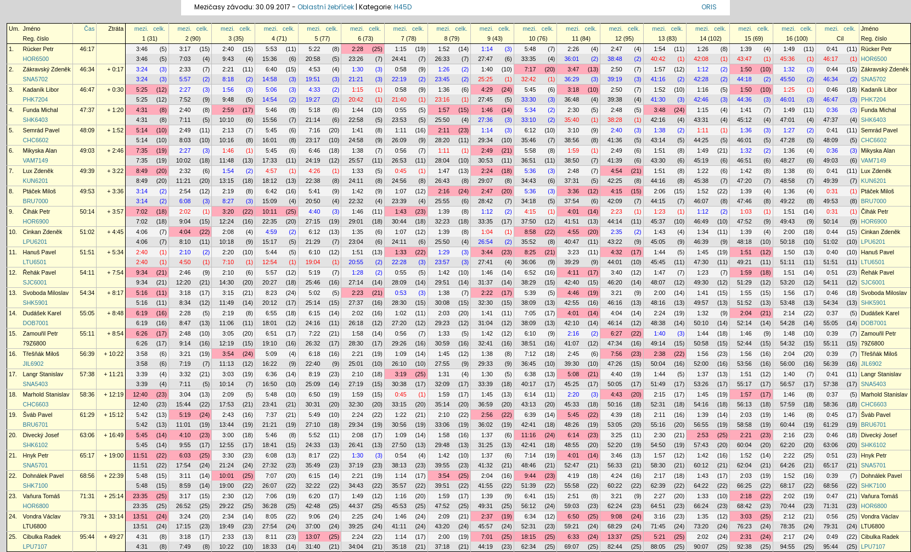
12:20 (183, 282)
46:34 (87, 69)
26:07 (269, 485)
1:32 (789, 69)
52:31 (658, 404)
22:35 (269, 221)
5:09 (271, 353)
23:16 (442, 99)
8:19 (314, 374)
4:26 (314, 171)
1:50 (746, 69)
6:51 (271, 333)
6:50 (314, 394)
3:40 (616, 272)
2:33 (185, 69)
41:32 (485, 465)
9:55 (185, 445)
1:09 (401, 353)
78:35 (787, 526)
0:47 (832, 496)
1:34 (702, 231)
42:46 (701, 99)
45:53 (399, 506)
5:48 (530, 49)
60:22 (615, 485)
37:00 (313, 526)
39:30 (571, 363)
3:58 (142, 353)
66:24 (701, 506)
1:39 (746, 49)
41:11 (399, 526)
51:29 (744, 282)
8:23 (271, 292)
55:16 (658, 424)
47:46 (744, 201)
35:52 (528, 241)
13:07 (313, 536)
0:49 (832, 536)
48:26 (571, 424)
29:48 (442, 445)
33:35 (528, 58)
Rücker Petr (38, 49)
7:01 (487, 536)
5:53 (271, 49)
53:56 (744, 363)
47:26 (615, 363)
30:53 (485, 160)
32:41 (485, 343)
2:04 (746, 313)
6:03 (185, 455)
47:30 (701, 262)
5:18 (314, 110)
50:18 (787, 241)
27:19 (355, 384)
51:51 (87, 252)
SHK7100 (35, 485)
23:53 (399, 119)
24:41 (399, 58)
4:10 (185, 435)
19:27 (313, 99)
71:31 (87, 496)
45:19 (701, 160)
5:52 (314, 435)
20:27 (269, 282)
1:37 (702, 374)
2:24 (487, 171)
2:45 (573, 353)
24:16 (313, 323)
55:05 (87, 313)
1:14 (487, 49)
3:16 (660, 516)
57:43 (701, 445)
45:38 (701, 180)
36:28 (269, 506)
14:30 (226, 282)
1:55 (746, 292)
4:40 (314, 211)
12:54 (269, 262)
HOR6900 (36, 221)
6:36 (271, 374)
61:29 (87, 414)
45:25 (571, 384)
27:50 (399, 445)
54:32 (787, 343)
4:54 (616, 171)
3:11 (185, 475)
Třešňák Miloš (41, 353)
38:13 (399, 465)
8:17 (314, 455)
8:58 (530, 231)
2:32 (185, 171)
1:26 (702, 49)
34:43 (528, 180)
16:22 (269, 363)
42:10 (571, 323)
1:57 (660, 69)
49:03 (87, 150)
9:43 (228, 58)
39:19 (615, 79)
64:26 (787, 465)
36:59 (485, 404)
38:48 (615, 58)
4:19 (573, 475)
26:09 (399, 140)
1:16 (702, 89)
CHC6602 (36, 140)
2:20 (228, 252)
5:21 (660, 536)
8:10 (185, 241)
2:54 (185, 191)
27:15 (313, 221)
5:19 (314, 272)
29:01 (355, 221)
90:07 (701, 546)
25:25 (485, 79)
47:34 (615, 343)
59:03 (571, 506)
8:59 (185, 485)
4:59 (271, 231)
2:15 (660, 394)
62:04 (744, 465)
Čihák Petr (36, 211)
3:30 (228, 455)
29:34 (485, 140)
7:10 (228, 262)
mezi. (141, 28)
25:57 (355, 160)
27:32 (269, 465)
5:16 (142, 292)
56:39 (87, 353)
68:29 (615, 526)
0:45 (401, 171)
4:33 (314, 89)
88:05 (658, 546)
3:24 (142, 69)
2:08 (228, 231)
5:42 (142, 414)
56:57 (787, 384)
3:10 (573, 130)
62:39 (658, 485)
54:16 (701, 404)
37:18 (442, 546)
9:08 (616, 516)
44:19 (485, 546)
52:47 (571, 465)
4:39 (616, 414)
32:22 (313, 485)
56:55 (701, 424)
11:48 (226, 160)
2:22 (487, 292)
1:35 (357, 231)
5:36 (530, 171)
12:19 (226, 343)
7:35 (142, 150)
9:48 (228, 99)
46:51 (744, 160)
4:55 (573, 231)
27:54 (269, 526)
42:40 (571, 282)
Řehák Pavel (39, 272)
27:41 (485, 262)
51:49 (658, 384)
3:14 (142, 191)
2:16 (443, 191)
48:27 (787, 160)
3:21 (616, 292)
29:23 (442, 323)
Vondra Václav (42, 516)
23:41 (269, 404)
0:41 (832, 49)
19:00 (226, 485)
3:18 (573, 89)
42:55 (571, 302)
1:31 (443, 374)
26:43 (442, 180)
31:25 (485, 445)
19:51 (313, 79)
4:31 (142, 110)
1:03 (746, 211)
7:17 (530, 69)
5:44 (271, 252)
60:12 (701, 465)
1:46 (487, 110)
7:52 (185, 99)
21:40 (399, 99)
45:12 (744, 119)
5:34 (530, 110)
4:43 (616, 394)
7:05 (530, 313)
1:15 (401, 49)
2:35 (616, 231)
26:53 (399, 160)
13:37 (615, 536)
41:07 (571, 343)
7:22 (314, 333)
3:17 (185, 49)
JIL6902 (33, 363)
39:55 (442, 465)
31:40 (313, 546)
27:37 (355, 302)
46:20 (615, 282)
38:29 (528, 282)
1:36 (443, 89)
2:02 (185, 211)
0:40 (832, 252)
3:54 (228, 353)
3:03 (228, 374)
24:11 (355, 180)
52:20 (615, 445)
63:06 (87, 435)
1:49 (789, 49)
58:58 (744, 424)
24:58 (355, 140)
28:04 (442, 160)
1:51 (660, 150)
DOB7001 (36, 323)
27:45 (485, 99)
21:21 (355, 79)
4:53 (314, 69)
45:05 (658, 241)
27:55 (442, 363)
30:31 (313, 404)
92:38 (744, 546)
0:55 (401, 110)
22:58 (355, 119)
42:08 (701, 58)
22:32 (355, 201)
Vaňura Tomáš (41, 496)
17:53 (226, 404)
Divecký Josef (41, 435)
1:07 (401, 191)
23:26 (355, 58)
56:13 (744, 404)
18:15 (528, 536)
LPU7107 (35, 546)
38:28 (615, 119)
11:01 (183, 424)
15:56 (269, 119)
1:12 (702, 69)
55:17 (744, 384)
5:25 (142, 89)
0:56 (401, 150)
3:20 (228, 211)
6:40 (271, 69)
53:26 (701, 384)
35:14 (442, 404)
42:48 (313, 506)
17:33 (269, 160)
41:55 (485, 485)
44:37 (355, 506)
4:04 (185, 231)
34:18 (528, 201)
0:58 (401, 69)
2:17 (660, 475)
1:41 (746, 110)
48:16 (658, 302)
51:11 (787, 262)
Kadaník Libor (41, 89)
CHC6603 (36, 404)
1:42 (746, 171)
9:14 (185, 343)
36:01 (571, 58)
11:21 (183, 180)
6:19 (142, 313)
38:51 (528, 343)
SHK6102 (35, 445)
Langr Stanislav (43, 374)
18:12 (269, 180)
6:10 (314, 252)
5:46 (271, 110)
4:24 (616, 475)
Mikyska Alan (40, 150)
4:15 (616, 191)
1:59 (573, 150)
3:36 (573, 191)
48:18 (744, 241)
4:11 (573, 272)
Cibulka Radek (42, 536)
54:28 (787, 323)
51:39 (528, 485)
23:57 (442, 262)
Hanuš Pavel (39, 252)
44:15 (658, 201)
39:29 (571, 262)
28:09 (399, 282)
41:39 (615, 160)
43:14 (658, 140)
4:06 (142, 231)
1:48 (789, 333)
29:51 (442, 282)
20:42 (355, 99)
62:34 (528, 546)
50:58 (701, 343)
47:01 (787, 119)
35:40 (571, 119)
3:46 (142, 49)
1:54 (660, 49)
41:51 (571, 221)
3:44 (487, 252)
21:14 (313, 119)
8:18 (228, 79)
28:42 (485, 201)
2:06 (660, 191)
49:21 (744, 262)
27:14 (355, 282)
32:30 (485, 302)
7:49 (185, 546)
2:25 (357, 516)
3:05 (228, 333)
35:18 (399, 546)
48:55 (571, 445)
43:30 (658, 160)
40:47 (571, 241)
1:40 (487, 69)
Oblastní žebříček (325, 7)
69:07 (571, 546)
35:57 (399, 485)
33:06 (442, 424)
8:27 (228, 201)
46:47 (87, 89)
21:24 (226, 465)
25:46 (313, 282)
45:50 (787, 79)
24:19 (313, 160)
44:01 (615, 262)
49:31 (485, 506)
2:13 (228, 130)
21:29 (313, 241)
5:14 (142, 130)
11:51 (140, 455)
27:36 (485, 119)
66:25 (744, 485)
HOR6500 (36, 58)
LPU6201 (35, 241)
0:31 (832, 191)
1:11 (401, 130)
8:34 (185, 302)
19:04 (313, 262)
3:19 (401, 374)
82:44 (615, 546)
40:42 (658, 58)
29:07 (485, 180)
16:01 (269, 140)
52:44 (744, 343)
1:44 (357, 110)
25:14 (313, 302)
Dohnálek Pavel (43, 475)
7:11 (185, 119)
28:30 (399, 302)
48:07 (658, 282)
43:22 (615, 241)
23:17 (313, 140)
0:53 (401, 292)
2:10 (185, 252)
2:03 (443, 313)
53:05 (615, 424)
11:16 (528, 435)
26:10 (399, 363)
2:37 (487, 516)
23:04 (355, 241)
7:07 (271, 475)
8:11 (271, 536)
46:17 (87, 49)
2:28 (357, 49)
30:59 (442, 343)
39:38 (615, 99)
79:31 (87, 516)
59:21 (571, 526)
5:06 (271, 89)
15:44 (183, 404)
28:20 (442, 140)
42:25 (615, 180)
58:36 (87, 394)
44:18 (744, 79)
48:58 (787, 180)
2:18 (746, 496)
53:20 (787, 282)
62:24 (615, 506)
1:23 (660, 211)
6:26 (142, 333)
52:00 (701, 363)
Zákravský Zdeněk (47, 69)
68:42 (744, 506)
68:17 (787, 485)
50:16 (615, 404)
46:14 (615, 323)
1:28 (357, 272)
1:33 (357, 171)
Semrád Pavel (41, 130)
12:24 (226, 221)
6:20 (314, 496)
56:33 (615, 465)
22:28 (399, 262)
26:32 (313, 343)
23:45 (442, 79)
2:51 (573, 496)
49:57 (701, 302)
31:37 (485, 282)
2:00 (789, 231)
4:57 (271, 171)
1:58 (357, 333)
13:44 (226, 424)
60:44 (787, 424)
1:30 (357, 69)
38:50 (571, 160)
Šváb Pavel (38, 414)
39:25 (355, 526)
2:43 (228, 414)
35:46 (528, 140)
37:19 (355, 465)
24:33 (313, 445)
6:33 (573, 536)
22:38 (313, 180)
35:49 (313, 465)
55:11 (87, 333)
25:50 (442, 119)
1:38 (660, 130)
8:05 (271, 516)
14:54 (269, 99)
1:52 (443, 49)
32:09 (442, 384)
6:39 (530, 414)
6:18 (314, 353)
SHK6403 (35, 119)
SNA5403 (35, 384)
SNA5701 (35, 465)
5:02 (314, 292)
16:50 (269, 384)
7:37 (271, 414)
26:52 (183, 506)
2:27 (185, 89)
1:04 (487, 231)
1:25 (789, 89)
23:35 (140, 496)
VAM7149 (35, 160)
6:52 (530, 272)
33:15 (399, 404)
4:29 (487, 89)
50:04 (658, 363)
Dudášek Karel (42, 313)
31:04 (485, 323)
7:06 (271, 496)
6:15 (314, 313)
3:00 (228, 435)
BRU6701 (35, 424)
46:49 (701, 221)
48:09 (87, 130)
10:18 (226, 241)
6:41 (530, 496)
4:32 (616, 252)
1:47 (443, 171)
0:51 (832, 272)
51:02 (87, 231)
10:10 (226, 119)
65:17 (87, 455)
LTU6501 (35, 262)
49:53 (87, 191)
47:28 (787, 140)
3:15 (228, 292)
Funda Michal (40, 110)
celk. (159, 28)
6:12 (530, 130)
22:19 (399, 79)
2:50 (616, 69)
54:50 (658, 445)
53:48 (787, 302)
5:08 (573, 374)
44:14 (615, 221)
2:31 (746, 536)
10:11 (269, 211)
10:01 (226, 475)
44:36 (744, 99)
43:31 (701, 119)
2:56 (487, 414)
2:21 (228, 69)
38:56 (571, 140)
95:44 (87, 536)
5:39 (530, 292)
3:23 (573, 252)
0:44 (832, 69)
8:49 (142, 171)
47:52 (744, 221)
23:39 (399, 201)
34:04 (355, 546)
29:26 (399, 343)
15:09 (269, 201)
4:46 (573, 292)
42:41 (528, 424)
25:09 (313, 384)
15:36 (269, 58)
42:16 (658, 119)
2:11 (443, 130)
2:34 (228, 516)
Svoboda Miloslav (46, 292)
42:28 (701, 79)
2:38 (660, 353)
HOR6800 (36, 506)
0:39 (832, 333)
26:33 (442, 58)
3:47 (573, 69)
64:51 (658, 506)
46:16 (615, 302)
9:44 (530, 475)
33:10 (528, 119)
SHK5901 (35, 302)
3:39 (142, 374)
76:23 (744, 526)
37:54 (571, 201)
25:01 (355, 363)
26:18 (355, 323)
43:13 (528, 404)
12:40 (140, 394)
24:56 (399, 180)
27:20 (399, 323)
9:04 (185, 221)
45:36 (787, 58)
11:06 (226, 323)
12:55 (226, 445)
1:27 (789, 130)
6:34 (530, 516)
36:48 (571, 99)
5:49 (314, 414)
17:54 (183, 465)
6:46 (314, 150)
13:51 (140, 516)
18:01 (269, 323)
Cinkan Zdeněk (43, 231)
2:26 (573, 49)
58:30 (658, 465)
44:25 (701, 140)
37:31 (571, 180)
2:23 (616, 211)
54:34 (87, 292)
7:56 (616, 353)
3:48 (660, 110)
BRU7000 (35, 201)
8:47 (185, 323)
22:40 (313, 363)
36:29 (571, 79)
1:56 (228, 89)
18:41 (269, 445)
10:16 (226, 140)
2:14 (789, 313)
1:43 (401, 211)
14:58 (269, 79)
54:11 (87, 272)
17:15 (183, 526)
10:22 (226, 546)
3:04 (185, 394)
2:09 (228, 394)
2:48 (616, 110)
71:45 (658, 526)
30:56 (399, 424)
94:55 (787, 546)
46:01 (787, 99)
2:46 (185, 272)
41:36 (615, 140)
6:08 (185, 201)
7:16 (314, 130)
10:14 (226, 384)
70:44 (787, 506)
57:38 (87, 374)
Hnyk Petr (36, 455)
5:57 (185, 79)
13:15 (226, 180)
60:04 (744, 445)
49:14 (658, 343)
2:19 (228, 191)
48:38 (658, 323)
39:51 (442, 485)
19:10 (269, 343)
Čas (89, 28)
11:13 (226, 363)
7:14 (530, 455)
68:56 (87, 475)
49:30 (701, 282)
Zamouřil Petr (40, 333)
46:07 (701, 201)
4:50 (185, 262)
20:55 (355, 262)
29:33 (485, 363)
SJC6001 (35, 282)
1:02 (401, 313)
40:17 (528, 384)
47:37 (87, 110)
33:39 (485, 384)
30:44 (399, 221)
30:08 (442, 302)
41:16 (658, 79)
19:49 (226, 526)
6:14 (530, 394)
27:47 (485, 58)
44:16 (658, 180)
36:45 (528, 363)
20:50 (313, 201)
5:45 (530, 89)
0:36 (832, 110)
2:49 (185, 130)
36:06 (528, 262)
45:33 (571, 404)
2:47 (616, 49)
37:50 (528, 221)
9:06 (314, 516)
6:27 (616, 333)
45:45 (658, 262)
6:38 (530, 374)
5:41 (314, 191)
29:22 (226, 506)
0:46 (832, 89)
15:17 (269, 241)
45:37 (658, 221)
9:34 (142, 272)
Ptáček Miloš (39, 191)
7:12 (530, 353)
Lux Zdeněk (38, 171)
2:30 (573, 110)
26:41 (355, 445)
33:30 (528, 99)
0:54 (401, 455)
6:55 (271, 313)
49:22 (787, 201)
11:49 (226, 302)
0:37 (832, 313)
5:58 (530, 150)
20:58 (313, 58)
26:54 (485, 241)
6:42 (271, 191)
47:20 (744, 180)
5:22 (314, 49)
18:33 (269, 546)
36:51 (528, 160)
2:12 (789, 516)
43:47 (744, 58)
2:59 (228, 110)
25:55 (442, 201)
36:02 (485, 424)
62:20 (787, 445)
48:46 (528, 465)
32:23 (442, 221)
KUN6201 (35, 180)
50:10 (701, 323)
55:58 (571, 485)
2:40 (228, 49)
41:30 (658, 99)
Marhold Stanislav (46, 394)
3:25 (616, 435)
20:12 (269, 302)
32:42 (528, 79)
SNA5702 (35, 79)
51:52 (744, 302)
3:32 (185, 374)
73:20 (701, 526)
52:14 (744, 323)
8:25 (530, 252)
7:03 (185, 58)
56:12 (528, 506)
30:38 (399, 384)
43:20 (442, 526)
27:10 (313, 424)
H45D (403, 7)
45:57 (485, 526)
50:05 (615, 384)
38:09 (528, 302)
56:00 (787, 363)
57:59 (787, 404)
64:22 (701, 485)
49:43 (787, 221)
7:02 (142, 211)
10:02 (183, 160)
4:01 (573, 211)
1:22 (702, 171)
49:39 (87, 171)
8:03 (185, 140)
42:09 (615, 201)
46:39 (701, 241)
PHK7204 (35, 99)
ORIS (709, 7)
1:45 (702, 252)
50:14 (87, 211)
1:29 (443, 252)
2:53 (702, 435)
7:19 (185, 363)
